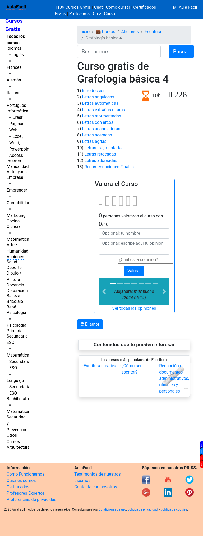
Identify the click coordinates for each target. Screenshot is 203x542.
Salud (12, 262)
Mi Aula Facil (185, 7)
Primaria (14, 330)
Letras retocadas (100, 154)
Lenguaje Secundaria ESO (18, 387)
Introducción (93, 90)
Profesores (79, 13)
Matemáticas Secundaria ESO (19, 361)
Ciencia (14, 226)
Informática (17, 110)
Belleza (13, 295)
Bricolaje (15, 301)
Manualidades (20, 166)
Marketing (16, 215)
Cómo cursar (118, 7)
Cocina (13, 221)
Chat (98, 7)
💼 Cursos (105, 31)
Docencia (15, 285)
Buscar (181, 51)
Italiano (14, 92)
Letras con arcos (97, 122)
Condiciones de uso (112, 509)
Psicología (16, 312)
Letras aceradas (97, 135)
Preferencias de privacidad (32, 499)
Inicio (85, 31)
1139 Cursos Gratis (73, 7)
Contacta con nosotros (95, 486)
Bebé (11, 306)
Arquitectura (18, 447)
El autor (90, 324)
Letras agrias (94, 141)
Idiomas (14, 48)
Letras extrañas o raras (103, 109)
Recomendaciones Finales (109, 166)
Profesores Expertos (26, 493)
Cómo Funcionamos (25, 474)
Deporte (14, 267)
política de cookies (174, 509)
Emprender (17, 190)
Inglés (18, 54)
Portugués (16, 105)
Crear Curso (104, 13)
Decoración (17, 290)
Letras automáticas (100, 103)
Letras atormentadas (101, 116)
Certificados (18, 486)
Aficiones (15, 256)
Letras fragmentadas (103, 147)
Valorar (134, 270)
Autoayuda (17, 171)
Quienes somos (21, 480)
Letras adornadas (100, 160)
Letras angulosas (98, 96)
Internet (14, 160)
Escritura (153, 31)
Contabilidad (18, 202)
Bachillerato (18, 398)
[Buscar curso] (119, 51)
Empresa (15, 177)
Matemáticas (19, 239)
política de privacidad (143, 509)
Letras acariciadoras (101, 128)
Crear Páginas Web (16, 124)
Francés (14, 67)
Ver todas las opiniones (134, 308)
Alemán (14, 80)
